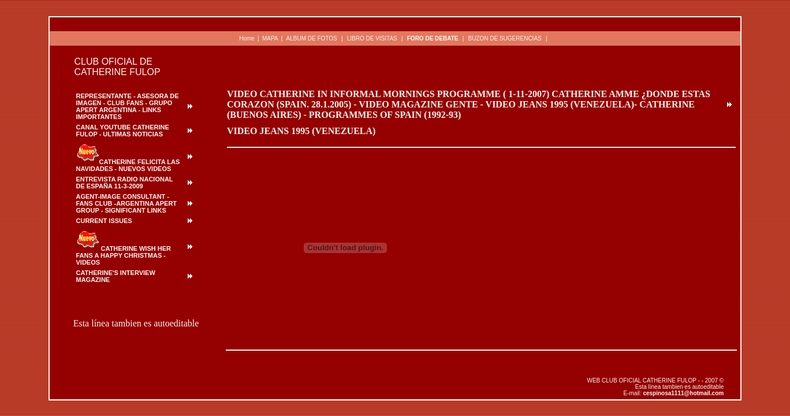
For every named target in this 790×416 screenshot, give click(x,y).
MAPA (270, 38)
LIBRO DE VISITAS (372, 38)
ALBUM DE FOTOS (311, 38)
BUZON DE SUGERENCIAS (504, 38)
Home (247, 38)
